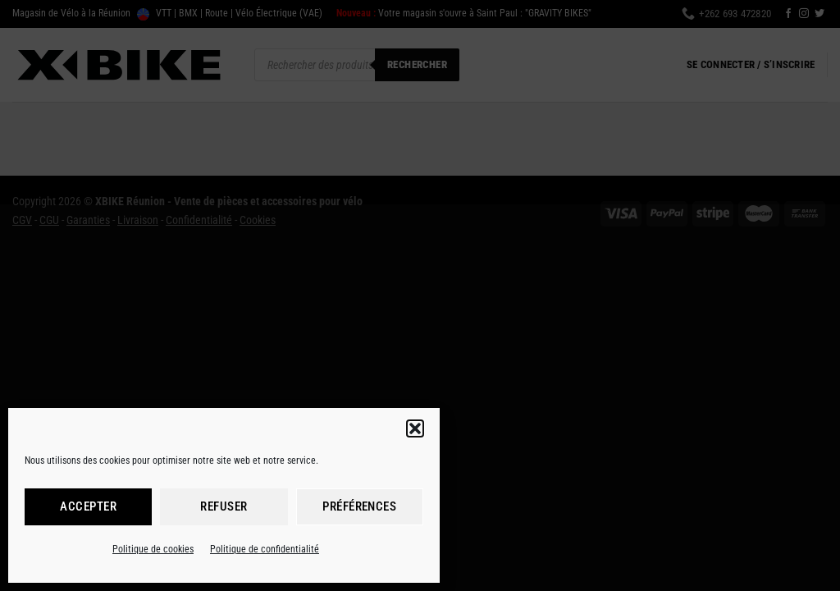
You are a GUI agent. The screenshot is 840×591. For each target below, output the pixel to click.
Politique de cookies (153, 549)
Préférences (359, 506)
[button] (415, 428)
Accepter (88, 506)
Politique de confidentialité (264, 549)
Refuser (223, 506)
